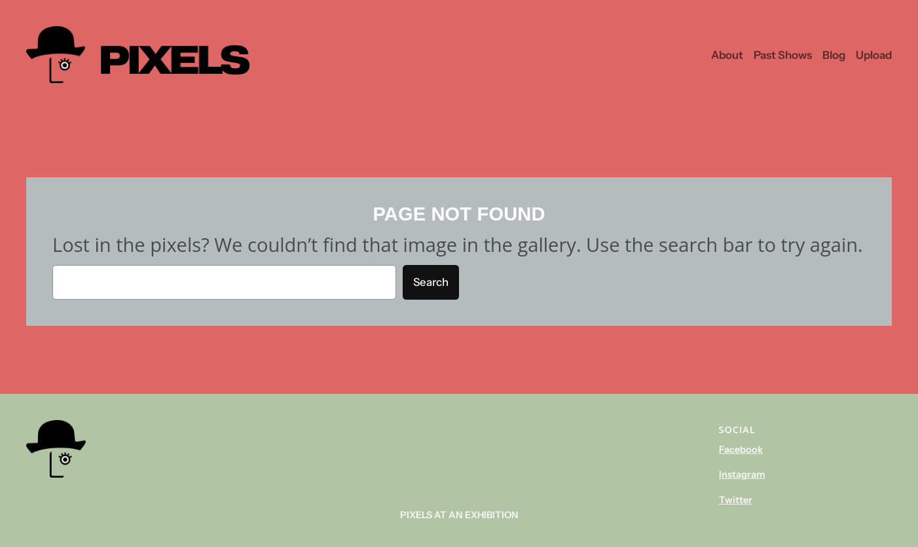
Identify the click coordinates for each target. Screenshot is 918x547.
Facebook (741, 449)
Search (431, 282)
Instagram (742, 474)
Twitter (735, 500)
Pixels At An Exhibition (459, 515)
